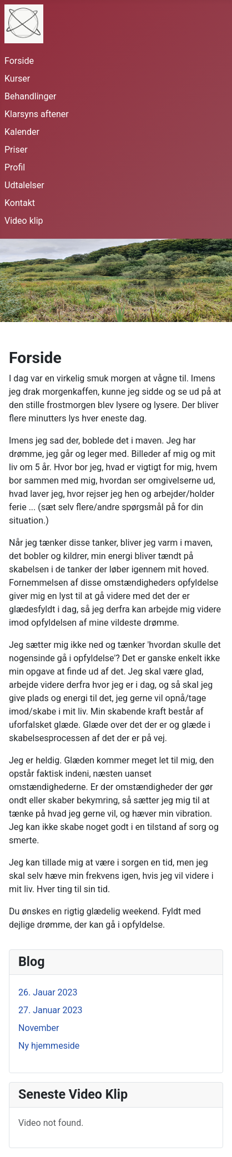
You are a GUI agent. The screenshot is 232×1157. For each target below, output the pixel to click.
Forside (19, 61)
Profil (14, 167)
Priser (16, 149)
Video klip (23, 220)
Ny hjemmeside (48, 1045)
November (38, 1028)
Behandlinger (30, 96)
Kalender (21, 132)
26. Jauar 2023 (48, 992)
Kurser (17, 78)
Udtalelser (24, 185)
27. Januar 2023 (50, 1010)
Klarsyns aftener (36, 114)
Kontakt (19, 203)
